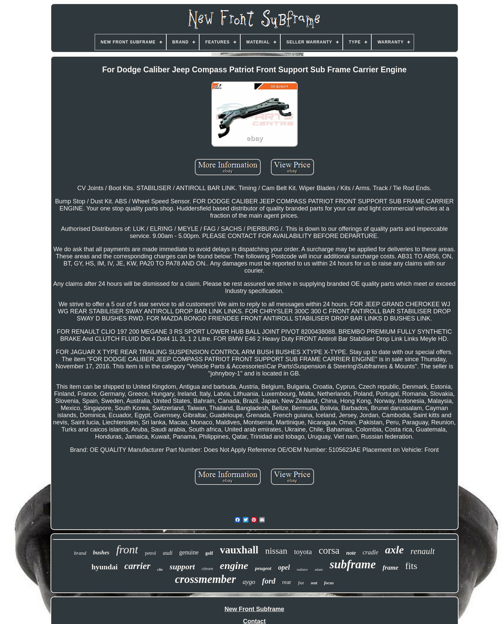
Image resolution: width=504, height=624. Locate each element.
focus (329, 582)
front (127, 549)
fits (411, 566)
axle (394, 550)
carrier (138, 566)
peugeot (263, 568)
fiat (301, 582)
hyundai (105, 567)
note (351, 553)
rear (286, 582)
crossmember (205, 579)
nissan (276, 551)
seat (314, 583)
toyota (303, 552)
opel (284, 567)
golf (209, 553)
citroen (207, 568)
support (182, 566)
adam (319, 569)
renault (423, 551)
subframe (353, 564)
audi (167, 553)
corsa (329, 550)
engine (234, 565)
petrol (150, 553)
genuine (189, 552)
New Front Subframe (254, 609)
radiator (302, 569)
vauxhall (239, 550)
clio (160, 569)
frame (390, 567)
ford (269, 581)
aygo (249, 581)
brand (80, 553)
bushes (101, 552)
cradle (370, 552)
